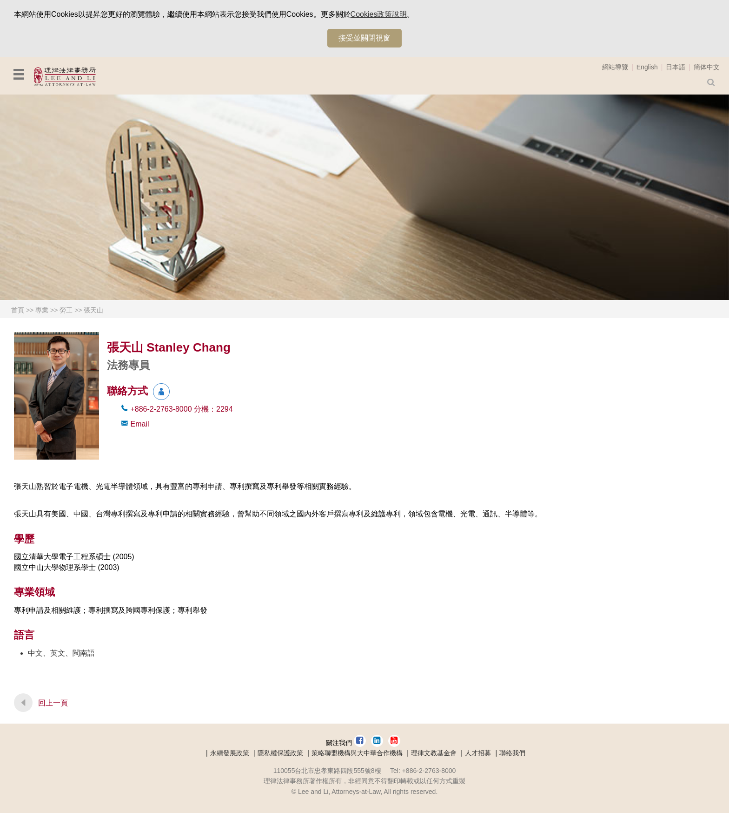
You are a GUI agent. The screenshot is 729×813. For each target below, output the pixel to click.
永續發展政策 (229, 753)
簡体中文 (707, 67)
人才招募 (478, 753)
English (647, 67)
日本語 (675, 67)
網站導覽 (615, 67)
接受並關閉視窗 (364, 38)
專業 (41, 310)
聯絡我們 (512, 753)
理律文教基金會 (434, 753)
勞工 (66, 310)
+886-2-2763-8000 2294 (181, 409)
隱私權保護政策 (280, 753)
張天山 (93, 310)
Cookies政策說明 (379, 14)
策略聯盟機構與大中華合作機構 (357, 753)
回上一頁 (53, 703)
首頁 (17, 310)
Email (139, 424)
